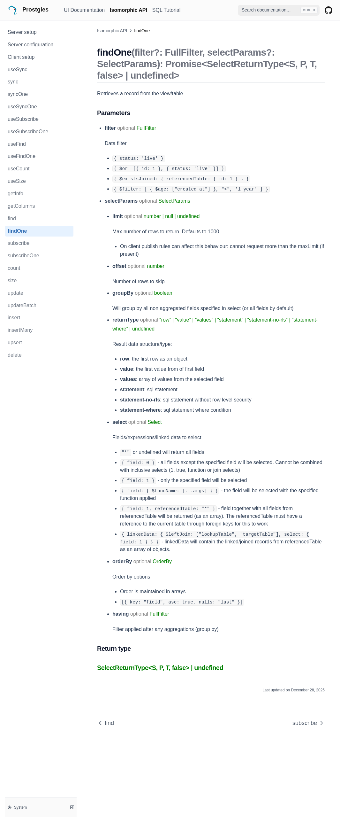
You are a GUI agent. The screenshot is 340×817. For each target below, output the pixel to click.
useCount (19, 168)
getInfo (15, 193)
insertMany (20, 330)
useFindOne (21, 156)
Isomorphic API (128, 10)
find (12, 218)
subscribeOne (23, 255)
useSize (17, 181)
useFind (17, 144)
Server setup (22, 32)
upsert (15, 342)
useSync (17, 69)
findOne (17, 231)
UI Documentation (84, 10)
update (15, 293)
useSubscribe (23, 119)
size (12, 280)
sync (13, 81)
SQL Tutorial (166, 10)
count (14, 268)
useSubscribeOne (28, 131)
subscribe (18, 243)
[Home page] (33, 10)
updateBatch (22, 305)
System (17, 807)
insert (14, 317)
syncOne (18, 94)
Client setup (21, 57)
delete (15, 355)
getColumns (21, 206)
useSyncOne (22, 106)
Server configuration (30, 44)
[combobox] (279, 10)
